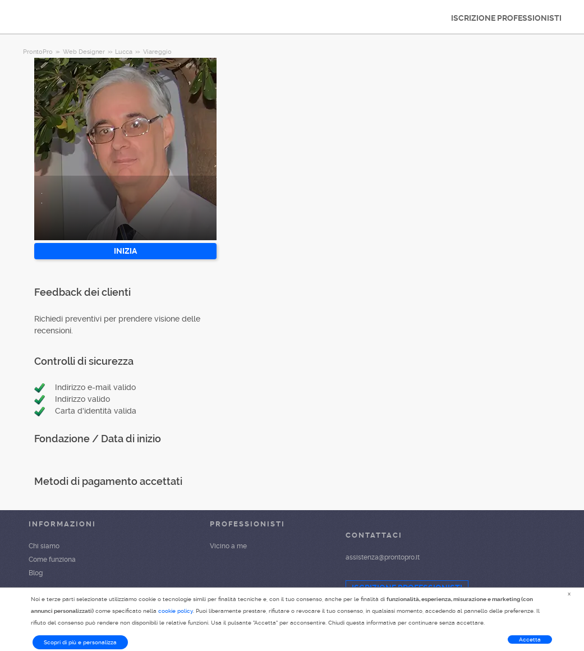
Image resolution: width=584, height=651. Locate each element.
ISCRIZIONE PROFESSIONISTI (506, 17)
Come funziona (52, 559)
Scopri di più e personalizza (80, 642)
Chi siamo (44, 546)
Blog (36, 573)
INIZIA (125, 250)
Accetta (530, 639)
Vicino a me (228, 546)
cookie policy (175, 611)
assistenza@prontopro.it (383, 557)
